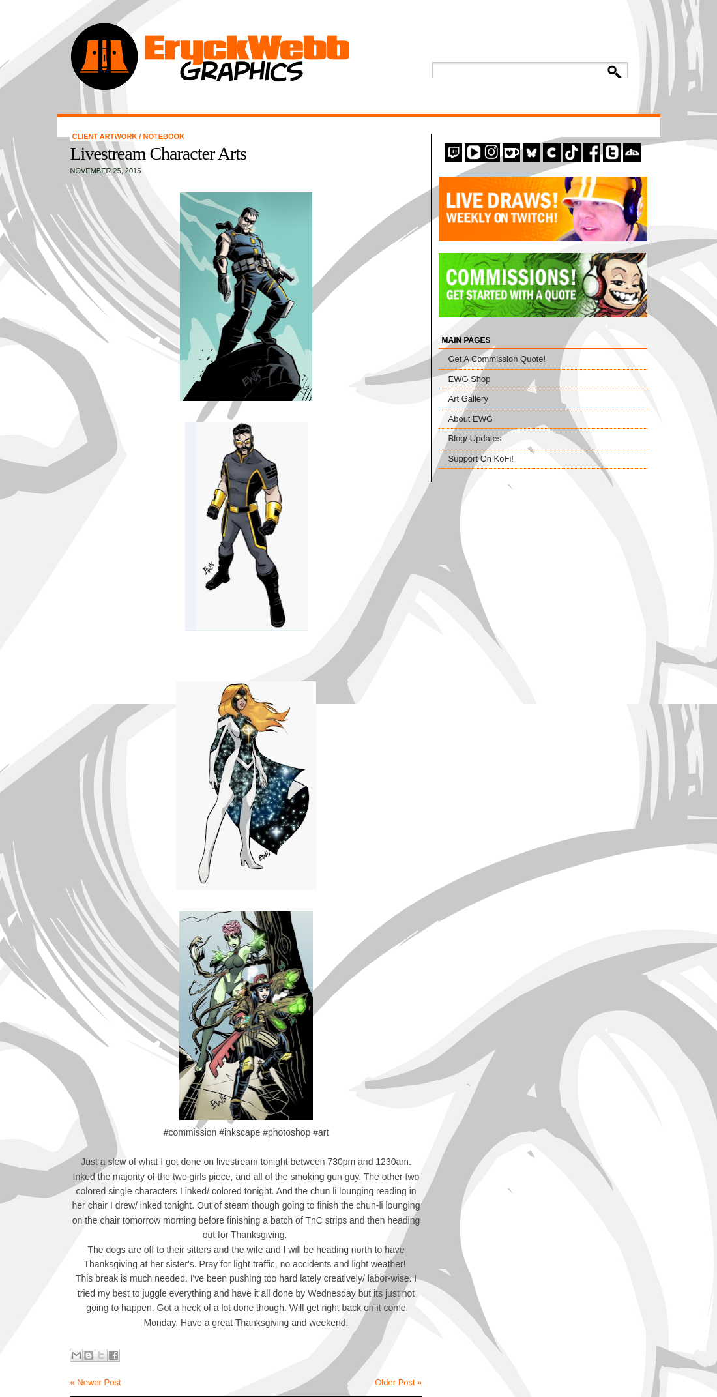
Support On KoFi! (481, 458)
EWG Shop (469, 379)
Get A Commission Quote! (497, 359)
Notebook (163, 136)
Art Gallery (468, 399)
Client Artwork (105, 136)
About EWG (470, 419)
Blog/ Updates (475, 438)
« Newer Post (95, 1382)
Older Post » (398, 1382)
